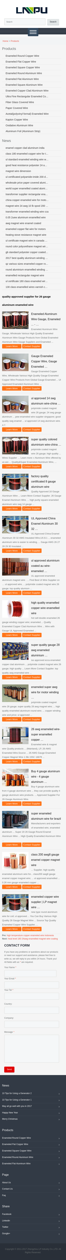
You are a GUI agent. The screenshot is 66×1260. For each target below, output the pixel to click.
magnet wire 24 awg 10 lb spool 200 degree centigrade (27, 205)
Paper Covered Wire (17, 108)
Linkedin (31, 1221)
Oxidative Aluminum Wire (19, 125)
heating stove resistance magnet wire (26, 234)
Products (15, 41)
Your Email (9, 978)
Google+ (31, 1234)
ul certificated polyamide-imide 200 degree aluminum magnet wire (27, 176)
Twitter (31, 1227)
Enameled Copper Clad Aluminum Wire (27, 90)
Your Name (9, 967)
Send (9, 1069)
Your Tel (8, 990)
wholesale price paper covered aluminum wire (27, 182)
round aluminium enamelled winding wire (27, 269)
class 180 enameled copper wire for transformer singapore (27, 153)
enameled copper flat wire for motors (26, 229)
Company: (9, 1018)
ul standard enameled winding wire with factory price (27, 159)
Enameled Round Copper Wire (22, 55)
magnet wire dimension (18, 171)
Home (5, 41)
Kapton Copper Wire (17, 119)
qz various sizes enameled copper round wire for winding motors (27, 263)
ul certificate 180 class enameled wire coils (27, 281)
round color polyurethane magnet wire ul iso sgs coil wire (27, 246)
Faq (31, 1196)
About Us (31, 1183)
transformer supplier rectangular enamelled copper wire (27, 194)
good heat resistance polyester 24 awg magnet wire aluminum (27, 165)
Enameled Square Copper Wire (23, 67)
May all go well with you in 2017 (31, 1106)
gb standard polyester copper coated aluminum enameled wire (27, 252)
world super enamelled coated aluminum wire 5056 (27, 188)
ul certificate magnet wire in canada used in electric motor (27, 240)
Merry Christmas (31, 1119)
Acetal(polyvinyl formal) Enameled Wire (27, 113)
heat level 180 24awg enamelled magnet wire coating (33, 939)
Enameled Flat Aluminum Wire (22, 79)
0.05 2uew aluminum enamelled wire (26, 217)
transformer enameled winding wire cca (27, 211)
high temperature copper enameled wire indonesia (30, 935)
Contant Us (31, 1189)
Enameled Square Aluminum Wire (24, 84)
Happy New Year (31, 1113)
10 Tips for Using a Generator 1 (31, 1100)
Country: (8, 1004)
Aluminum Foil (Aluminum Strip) (23, 131)
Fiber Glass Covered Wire (20, 102)
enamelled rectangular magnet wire (25, 275)
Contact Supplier (31, 346)
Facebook (31, 1214)
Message (8, 1032)
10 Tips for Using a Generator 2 (31, 1094)
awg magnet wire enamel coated (23, 223)
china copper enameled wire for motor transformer (27, 200)
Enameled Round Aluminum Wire (24, 73)
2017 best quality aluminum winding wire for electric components (27, 258)
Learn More (12, 346)
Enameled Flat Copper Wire (21, 61)
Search (53, 22)
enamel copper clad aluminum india (25, 147)
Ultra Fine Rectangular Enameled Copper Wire (27, 96)
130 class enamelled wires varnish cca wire (27, 287)
